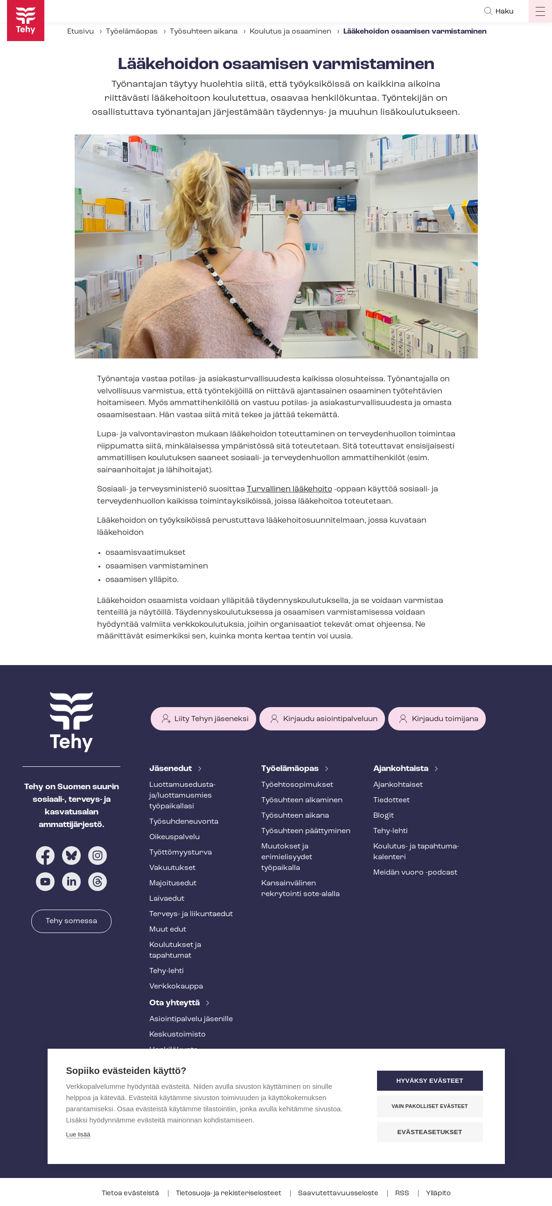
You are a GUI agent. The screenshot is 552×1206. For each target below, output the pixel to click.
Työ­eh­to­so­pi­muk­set (297, 785)
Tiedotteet (391, 800)
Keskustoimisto (177, 1034)
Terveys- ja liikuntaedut (191, 914)
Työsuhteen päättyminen (305, 831)
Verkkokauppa (176, 986)
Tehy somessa (71, 921)
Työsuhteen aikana (204, 31)
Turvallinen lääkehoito (289, 489)
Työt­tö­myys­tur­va (180, 852)
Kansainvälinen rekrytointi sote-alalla (300, 889)
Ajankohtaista (401, 768)
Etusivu (80, 31)
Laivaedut (166, 899)
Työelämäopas (132, 31)
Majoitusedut (172, 883)
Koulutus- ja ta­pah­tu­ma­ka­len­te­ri (416, 852)
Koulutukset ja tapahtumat (175, 950)
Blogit (383, 816)
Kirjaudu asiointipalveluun (330, 719)
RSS (403, 1193)
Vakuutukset (172, 868)
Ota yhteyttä (175, 1003)
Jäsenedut (171, 768)
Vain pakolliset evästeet (429, 1106)
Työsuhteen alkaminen (301, 800)
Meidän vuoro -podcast (415, 872)
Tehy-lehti (166, 971)
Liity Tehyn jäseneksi (212, 719)
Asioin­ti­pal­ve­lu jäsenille (191, 1019)
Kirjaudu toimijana (445, 719)
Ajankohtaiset (398, 785)
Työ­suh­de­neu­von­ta (183, 822)
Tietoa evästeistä (131, 1193)
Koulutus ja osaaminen (290, 31)
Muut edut (167, 929)
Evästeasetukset (430, 1132)
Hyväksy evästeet (429, 1080)
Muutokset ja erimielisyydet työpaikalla (286, 857)
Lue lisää (78, 1134)
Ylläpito (438, 1193)
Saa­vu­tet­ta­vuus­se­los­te (339, 1193)
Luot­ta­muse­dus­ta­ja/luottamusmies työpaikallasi (182, 795)
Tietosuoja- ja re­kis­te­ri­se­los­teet (229, 1193)
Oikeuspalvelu (174, 837)
